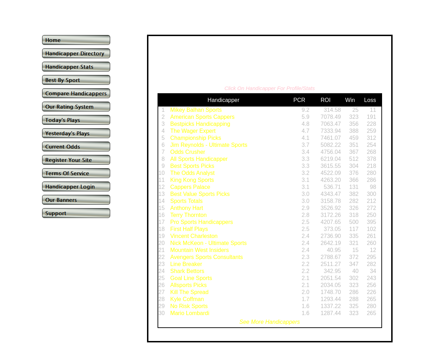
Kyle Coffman (187, 299)
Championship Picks (195, 138)
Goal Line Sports (191, 278)
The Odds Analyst (192, 173)
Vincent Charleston (194, 236)
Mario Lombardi (189, 313)
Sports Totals (186, 201)
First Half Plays (189, 229)
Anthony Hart (186, 208)
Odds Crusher (187, 152)
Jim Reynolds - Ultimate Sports (208, 145)
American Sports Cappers (202, 117)
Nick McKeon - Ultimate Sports (208, 243)
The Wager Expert (192, 131)
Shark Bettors (187, 271)
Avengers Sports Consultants (206, 257)
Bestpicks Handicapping (200, 124)
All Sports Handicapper (199, 159)
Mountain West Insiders (199, 250)
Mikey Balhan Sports (196, 110)
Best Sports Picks (192, 166)
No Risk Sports (189, 306)
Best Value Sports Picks (200, 194)
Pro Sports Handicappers (201, 222)
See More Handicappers (269, 322)
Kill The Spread (189, 292)
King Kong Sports (192, 180)
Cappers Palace (190, 187)
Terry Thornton (188, 215)
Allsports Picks (188, 285)
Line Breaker (186, 264)
